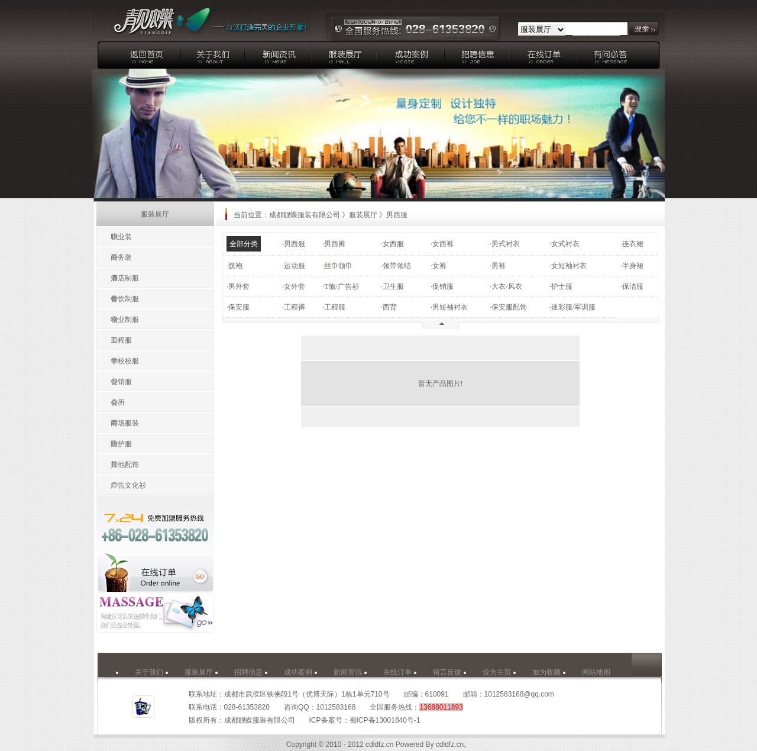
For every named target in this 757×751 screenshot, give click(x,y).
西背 (390, 307)
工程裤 (294, 307)
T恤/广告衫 (341, 286)
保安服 (239, 307)
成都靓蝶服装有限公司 (304, 215)
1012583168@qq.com (519, 694)
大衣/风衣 (506, 286)
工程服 (334, 307)
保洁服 (632, 286)
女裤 (439, 266)
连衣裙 (632, 244)
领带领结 (397, 266)
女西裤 (443, 244)
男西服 (294, 244)
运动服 (294, 266)
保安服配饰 (509, 307)
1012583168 (336, 707)
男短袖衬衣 (450, 307)
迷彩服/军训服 (573, 307)
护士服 (561, 286)
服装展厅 (363, 215)
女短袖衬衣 (569, 266)
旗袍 (235, 266)
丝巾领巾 (338, 266)
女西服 (393, 244)
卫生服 (393, 286)
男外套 (239, 286)
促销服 (443, 286)
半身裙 (632, 266)
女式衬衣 (565, 244)
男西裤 (334, 244)
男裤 (498, 266)
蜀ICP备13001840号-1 (385, 720)
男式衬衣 (505, 244)
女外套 (294, 286)
